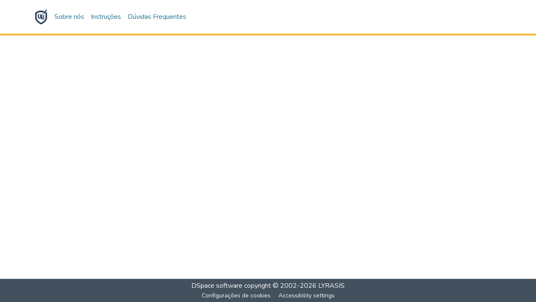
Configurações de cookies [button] (236, 295)
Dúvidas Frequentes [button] (157, 16)
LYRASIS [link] (331, 285)
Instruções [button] (106, 16)
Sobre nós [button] (69, 16)
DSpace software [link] (216, 285)
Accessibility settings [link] (306, 295)
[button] (41, 16)
